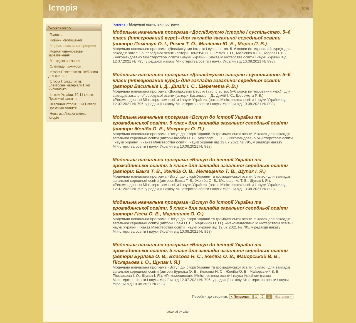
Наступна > (283, 296)
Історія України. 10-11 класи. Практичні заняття (71, 97)
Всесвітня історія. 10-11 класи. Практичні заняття (72, 106)
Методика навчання (65, 61)
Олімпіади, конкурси (65, 66)
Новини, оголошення (66, 40)
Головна (56, 35)
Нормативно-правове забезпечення (65, 53)
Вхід (305, 8)
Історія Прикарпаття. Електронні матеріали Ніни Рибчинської (69, 85)
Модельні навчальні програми (73, 46)
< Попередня (241, 296)
